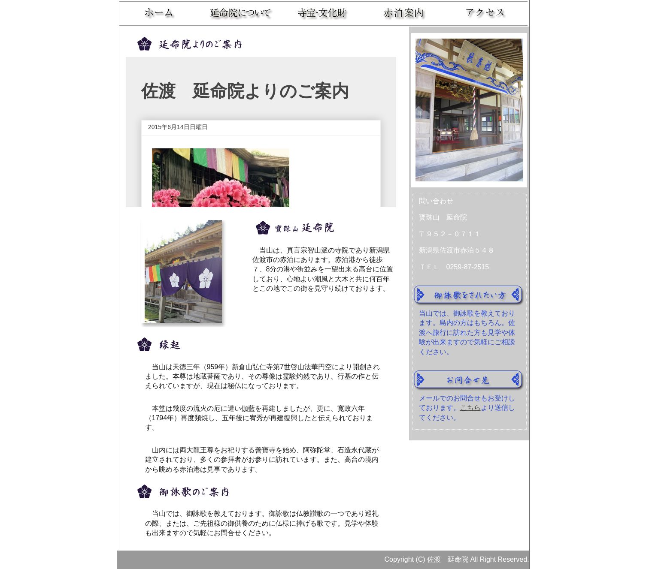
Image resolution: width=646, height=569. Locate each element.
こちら (470, 407)
